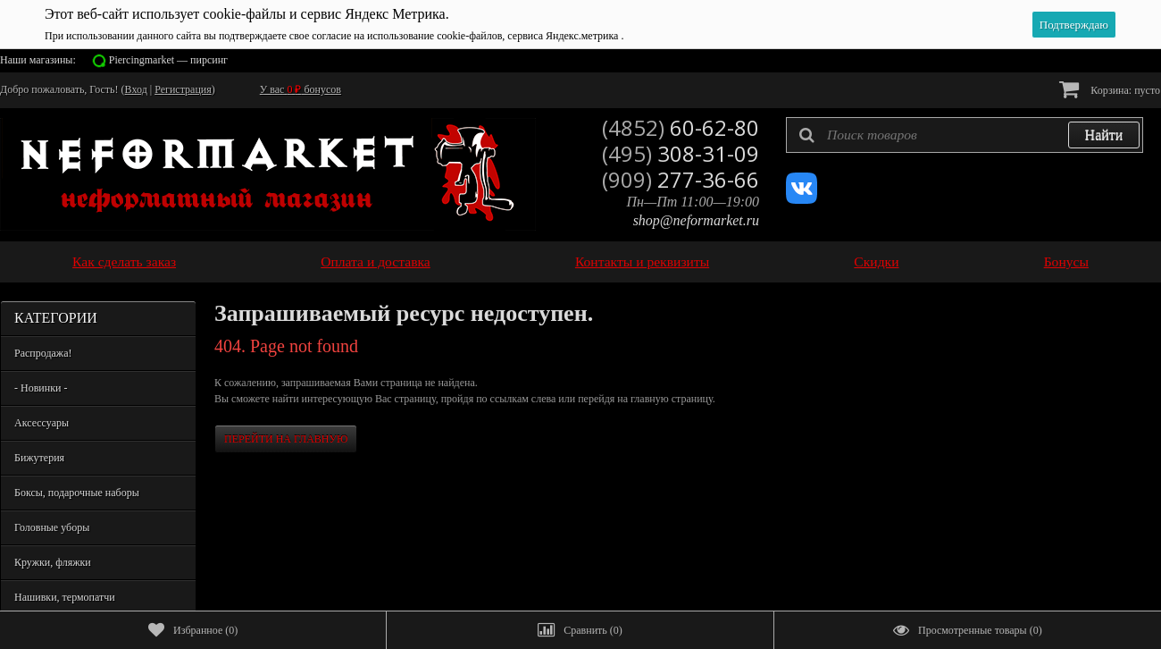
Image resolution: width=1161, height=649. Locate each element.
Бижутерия (39, 457)
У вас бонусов (300, 89)
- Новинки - (40, 388)
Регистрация (183, 89)
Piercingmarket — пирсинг (168, 60)
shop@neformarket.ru (696, 220)
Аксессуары (41, 423)
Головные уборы (51, 527)
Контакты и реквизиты (642, 261)
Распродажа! (42, 353)
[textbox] (964, 135)
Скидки (876, 261)
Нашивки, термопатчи (64, 597)
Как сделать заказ (124, 261)
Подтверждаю (1074, 24)
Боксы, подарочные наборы (76, 492)
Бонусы (1066, 261)
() (193, 630)
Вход (136, 89)
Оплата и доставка (375, 261)
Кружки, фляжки (52, 562)
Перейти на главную (285, 439)
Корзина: (1109, 89)
